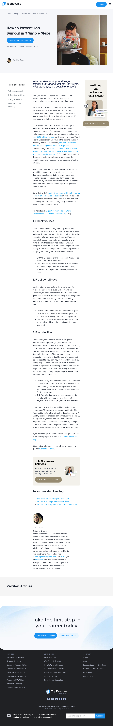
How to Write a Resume (53, 665)
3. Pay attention (15, 99)
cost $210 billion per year (44, 137)
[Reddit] (64, 699)
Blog (16, 14)
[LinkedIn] (56, 699)
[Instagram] (60, 699)
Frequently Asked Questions (94, 665)
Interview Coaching (14, 684)
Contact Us (87, 661)
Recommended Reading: (14, 105)
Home (9, 14)
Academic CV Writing (15, 680)
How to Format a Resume (54, 669)
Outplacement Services (16, 687)
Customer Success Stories (93, 669)
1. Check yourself (15, 91)
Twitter (63, 557)
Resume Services (14, 661)
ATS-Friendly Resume (52, 661)
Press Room (88, 672)
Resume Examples (51, 676)
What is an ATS (50, 657)
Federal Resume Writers (16, 669)
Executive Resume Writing (17, 665)
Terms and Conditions (44, 706)
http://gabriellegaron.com (45, 557)
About (85, 657)
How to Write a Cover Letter (55, 672)
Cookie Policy (64, 706)
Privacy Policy (55, 706)
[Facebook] (48, 699)
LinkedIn (39, 559)
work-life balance (46, 449)
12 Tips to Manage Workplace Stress (53, 501)
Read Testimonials (68, 635)
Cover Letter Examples (53, 680)
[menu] (109, 4)
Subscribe (100, 715)
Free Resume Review (45, 635)
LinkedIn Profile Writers (16, 676)
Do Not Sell (72, 706)
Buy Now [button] (101, 4)
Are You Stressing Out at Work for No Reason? (57, 504)
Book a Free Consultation (20, 40)
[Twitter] (52, 699)
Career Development (28, 14)
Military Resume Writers (16, 672)
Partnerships (88, 676)
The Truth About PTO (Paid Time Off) (53, 499)
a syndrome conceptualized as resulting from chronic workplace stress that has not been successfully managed (55, 151)
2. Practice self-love (16, 95)
